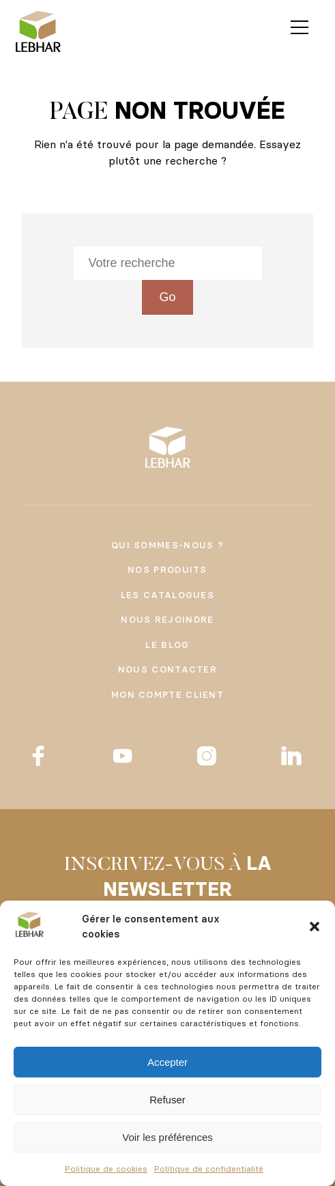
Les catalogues (167, 594)
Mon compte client (167, 694)
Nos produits (167, 569)
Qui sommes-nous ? (167, 544)
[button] (314, 926)
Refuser (167, 1099)
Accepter (167, 1062)
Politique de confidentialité (208, 1168)
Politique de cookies (106, 1168)
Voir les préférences (167, 1137)
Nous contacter (167, 669)
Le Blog (167, 644)
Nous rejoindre (167, 619)
